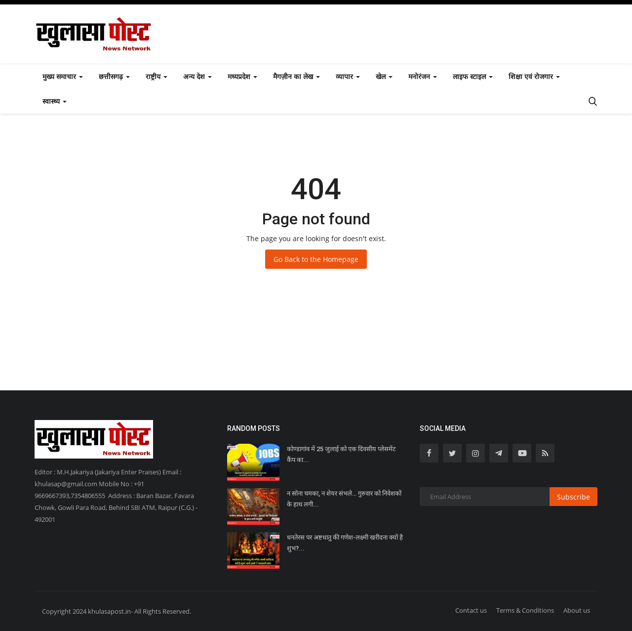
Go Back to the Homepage (316, 259)
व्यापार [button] (348, 76)
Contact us (471, 610)
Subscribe (573, 497)
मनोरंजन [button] (422, 76)
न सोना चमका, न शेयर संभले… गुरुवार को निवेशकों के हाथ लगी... (344, 499)
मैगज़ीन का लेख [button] (296, 76)
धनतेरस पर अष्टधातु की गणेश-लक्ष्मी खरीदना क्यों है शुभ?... (345, 543)
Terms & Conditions (525, 610)
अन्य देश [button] (197, 76)
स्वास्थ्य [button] (54, 101)
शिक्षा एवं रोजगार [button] (534, 76)
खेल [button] (384, 76)
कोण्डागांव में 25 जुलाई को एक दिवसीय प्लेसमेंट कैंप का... (341, 454)
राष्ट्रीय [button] (156, 76)
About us (576, 610)
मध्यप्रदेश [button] (242, 76)
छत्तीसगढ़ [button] (114, 76)
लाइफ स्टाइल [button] (473, 76)
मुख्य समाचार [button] (62, 76)
